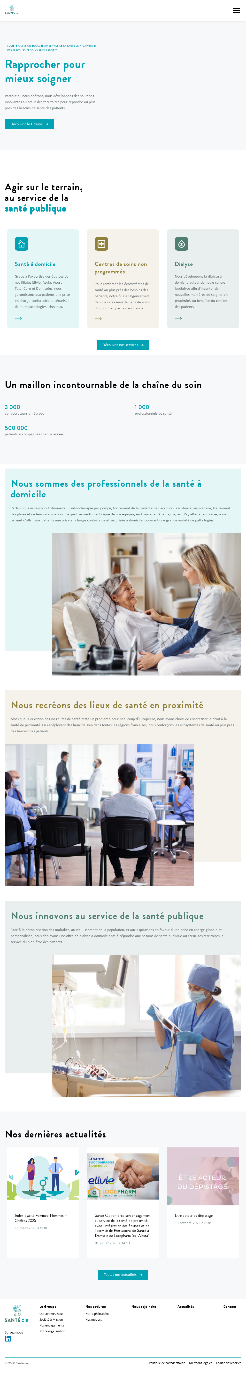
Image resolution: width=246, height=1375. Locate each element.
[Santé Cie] (11, 10)
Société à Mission (51, 1320)
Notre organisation (52, 1331)
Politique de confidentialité (167, 1363)
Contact (229, 1307)
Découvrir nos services (123, 345)
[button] (236, 10)
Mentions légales (200, 1363)
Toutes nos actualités (123, 1275)
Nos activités (95, 1307)
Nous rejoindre (143, 1307)
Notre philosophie (97, 1314)
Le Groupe (47, 1307)
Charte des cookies (228, 1363)
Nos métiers (93, 1320)
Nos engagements (51, 1325)
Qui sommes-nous (51, 1314)
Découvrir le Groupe (29, 124)
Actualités (185, 1307)
